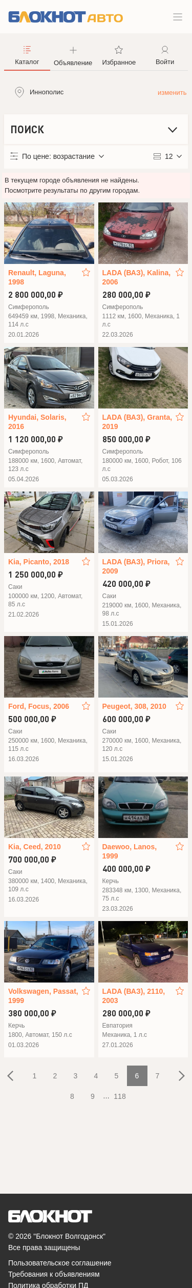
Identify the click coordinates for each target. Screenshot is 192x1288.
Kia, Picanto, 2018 (38, 562)
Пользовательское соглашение (60, 1263)
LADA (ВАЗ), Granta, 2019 (137, 422)
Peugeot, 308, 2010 (134, 706)
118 (119, 1096)
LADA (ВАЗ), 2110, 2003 (133, 996)
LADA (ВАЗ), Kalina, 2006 (136, 277)
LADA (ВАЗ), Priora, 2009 (136, 566)
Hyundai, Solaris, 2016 (37, 422)
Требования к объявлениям (54, 1274)
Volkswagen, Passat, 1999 (43, 996)
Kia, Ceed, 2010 (34, 847)
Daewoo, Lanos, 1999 (129, 851)
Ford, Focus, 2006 (38, 706)
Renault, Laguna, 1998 (37, 277)
